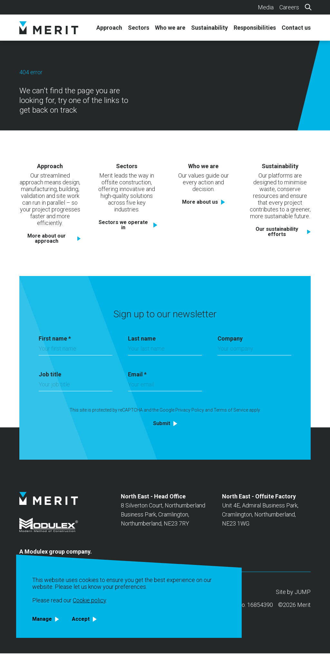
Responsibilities (255, 28)
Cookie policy (89, 599)
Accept (83, 619)
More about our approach (46, 238)
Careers (289, 7)
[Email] (165, 387)
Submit (161, 424)
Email (137, 375)
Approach (109, 28)
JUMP (303, 592)
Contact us (296, 28)
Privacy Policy (189, 410)
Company (230, 339)
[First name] (75, 351)
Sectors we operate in (123, 225)
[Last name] (165, 351)
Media (266, 7)
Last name (142, 339)
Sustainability (209, 28)
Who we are (170, 28)
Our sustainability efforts (277, 232)
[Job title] (75, 387)
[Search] (308, 7)
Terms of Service (231, 410)
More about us (200, 202)
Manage (43, 619)
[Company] (254, 351)
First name (55, 339)
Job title (50, 375)
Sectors (138, 28)
